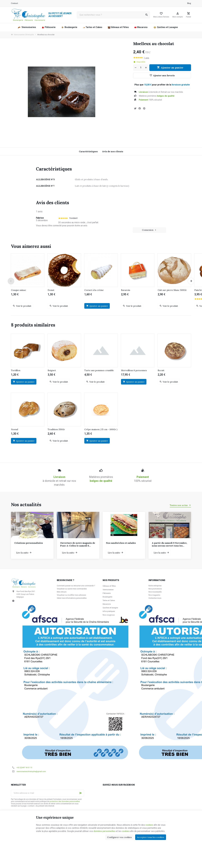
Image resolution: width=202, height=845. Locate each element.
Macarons (107, 604)
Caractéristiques (88, 151)
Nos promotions (155, 588)
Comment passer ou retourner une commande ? (76, 585)
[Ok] (80, 793)
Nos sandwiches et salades (121, 542)
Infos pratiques (109, 611)
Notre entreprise (155, 585)
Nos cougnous (109, 615)
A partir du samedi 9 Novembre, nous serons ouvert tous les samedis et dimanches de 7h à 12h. (169, 544)
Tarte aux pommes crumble (99, 370)
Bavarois (125, 290)
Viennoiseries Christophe (22, 35)
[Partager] (139, 108)
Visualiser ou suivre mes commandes (72, 588)
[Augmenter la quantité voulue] (146, 67)
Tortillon (15, 370)
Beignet (52, 370)
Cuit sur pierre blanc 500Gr (172, 290)
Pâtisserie (107, 593)
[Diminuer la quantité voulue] (135, 67)
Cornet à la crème (94, 290)
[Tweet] (135, 108)
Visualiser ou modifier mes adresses (71, 595)
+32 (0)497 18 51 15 (24, 767)
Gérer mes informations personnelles (72, 598)
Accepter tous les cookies (150, 837)
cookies (149, 825)
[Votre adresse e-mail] (47, 793)
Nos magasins (154, 595)
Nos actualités (26, 504)
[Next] (191, 281)
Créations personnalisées (28, 542)
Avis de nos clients (112, 151)
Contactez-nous (155, 598)
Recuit (161, 370)
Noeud (14, 429)
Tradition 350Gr (56, 429)
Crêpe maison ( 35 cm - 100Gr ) (100, 429)
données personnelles (104, 831)
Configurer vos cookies (119, 837)
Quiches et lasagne (110, 607)
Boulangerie (107, 596)
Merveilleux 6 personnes (134, 370)
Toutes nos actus (179, 505)
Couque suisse (18, 290)
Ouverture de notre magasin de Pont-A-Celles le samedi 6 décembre (77, 544)
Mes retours (61, 591)
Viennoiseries (108, 589)
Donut (51, 290)
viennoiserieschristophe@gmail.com (31, 771)
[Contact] (14, 3)
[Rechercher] (146, 15)
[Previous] (11, 281)
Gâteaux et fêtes (109, 586)
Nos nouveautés (155, 591)
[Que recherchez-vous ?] (113, 15)
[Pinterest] (144, 108)
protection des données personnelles (65, 801)
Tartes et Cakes (109, 600)
